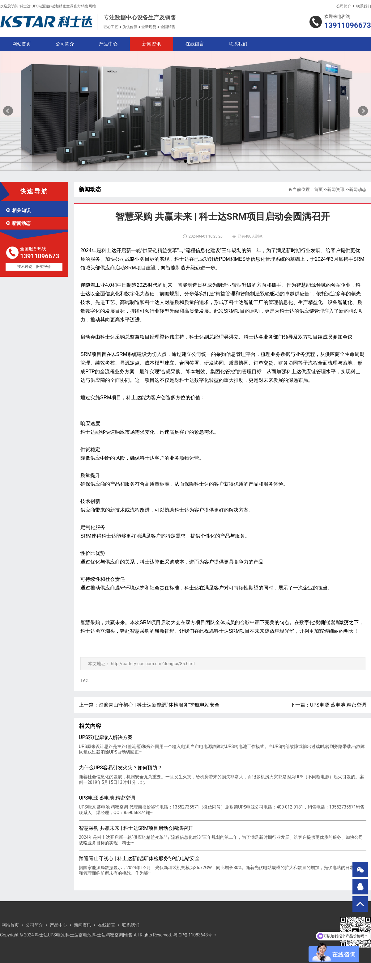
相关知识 (18, 210)
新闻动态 (18, 223)
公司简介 (343, 6)
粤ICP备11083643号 (192, 934)
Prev (8, 111)
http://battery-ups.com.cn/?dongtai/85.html (152, 663)
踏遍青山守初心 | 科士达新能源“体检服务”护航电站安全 (159, 705)
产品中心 (108, 44)
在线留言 (195, 44)
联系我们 (363, 6)
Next (363, 111)
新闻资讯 (151, 44)
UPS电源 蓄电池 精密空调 (338, 705)
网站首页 (21, 44)
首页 (318, 189)
